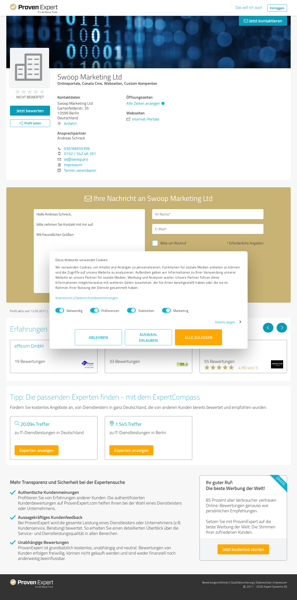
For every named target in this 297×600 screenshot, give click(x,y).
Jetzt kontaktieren (263, 20)
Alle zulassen (198, 340)
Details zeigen (206, 324)
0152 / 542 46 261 (80, 153)
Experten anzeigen (36, 450)
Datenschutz (263, 582)
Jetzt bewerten (30, 110)
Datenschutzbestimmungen (116, 300)
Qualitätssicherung (242, 582)
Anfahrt (70, 123)
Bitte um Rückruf (173, 243)
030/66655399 (77, 148)
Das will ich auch (249, 7)
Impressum (83, 300)
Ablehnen (98, 340)
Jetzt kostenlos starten (243, 549)
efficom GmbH (29, 345)
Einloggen (277, 8)
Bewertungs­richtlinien (215, 582)
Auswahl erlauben (148, 339)
